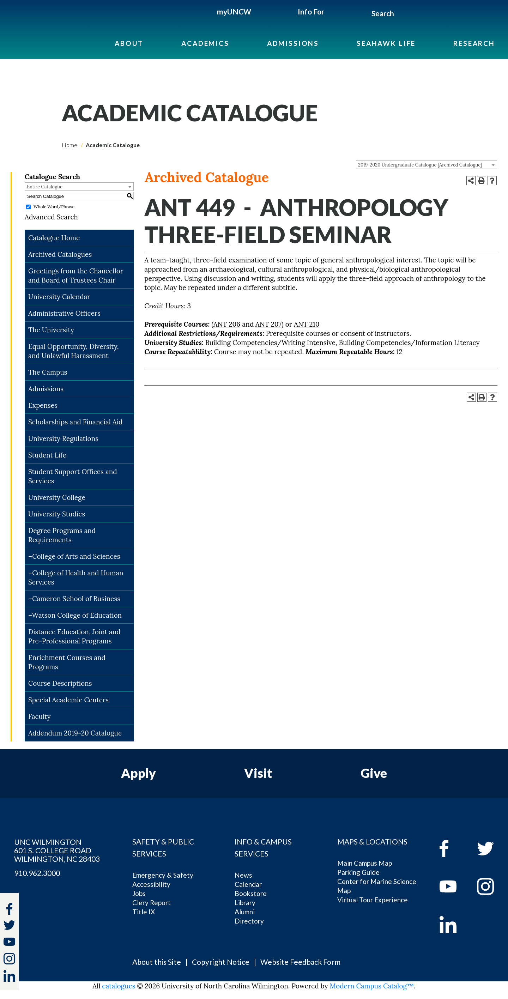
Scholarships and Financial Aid (75, 422)
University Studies (56, 514)
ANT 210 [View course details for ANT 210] (306, 324)
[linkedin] (453, 924)
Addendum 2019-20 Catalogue (75, 733)
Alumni (245, 912)
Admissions (293, 43)
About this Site (156, 961)
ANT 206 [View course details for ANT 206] (227, 324)
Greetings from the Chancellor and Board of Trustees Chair (75, 275)
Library (245, 902)
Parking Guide (358, 872)
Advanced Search (51, 217)
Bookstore (251, 893)
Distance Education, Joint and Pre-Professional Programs (74, 636)
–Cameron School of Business (74, 598)
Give (374, 773)
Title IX (143, 912)
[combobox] (426, 165)
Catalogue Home (54, 238)
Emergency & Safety (162, 875)
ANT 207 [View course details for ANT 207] (268, 324)
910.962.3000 (37, 873)
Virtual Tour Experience (372, 900)
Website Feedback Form (300, 961)
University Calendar (59, 296)
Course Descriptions (60, 683)
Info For (311, 11)
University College (56, 497)
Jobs (139, 893)
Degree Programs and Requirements (62, 535)
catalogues (118, 986)
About (129, 43)
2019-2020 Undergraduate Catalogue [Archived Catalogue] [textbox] (420, 165)
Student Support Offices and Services (72, 476)
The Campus (47, 372)
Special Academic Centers (68, 700)
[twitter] (9, 926)
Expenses (43, 405)
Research (474, 43)
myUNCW (234, 11)
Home (69, 144)
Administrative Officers (64, 313)
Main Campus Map (364, 863)
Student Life (47, 455)
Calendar (248, 884)
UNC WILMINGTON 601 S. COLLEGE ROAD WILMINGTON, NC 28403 (57, 850)
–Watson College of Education (75, 615)
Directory (249, 921)
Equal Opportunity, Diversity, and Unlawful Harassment (73, 351)
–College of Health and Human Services (75, 577)
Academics (205, 43)
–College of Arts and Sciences (74, 556)
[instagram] (9, 958)
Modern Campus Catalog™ (372, 986)
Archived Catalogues (60, 254)
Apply (138, 773)
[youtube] (453, 886)
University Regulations (63, 438)
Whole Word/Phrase (54, 206)
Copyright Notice (220, 961)
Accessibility (151, 884)
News (243, 875)
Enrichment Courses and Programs (66, 662)
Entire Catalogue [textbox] (44, 187)
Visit (258, 773)
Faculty (39, 716)
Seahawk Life (386, 43)
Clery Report (151, 902)
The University (51, 330)
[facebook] (453, 848)
